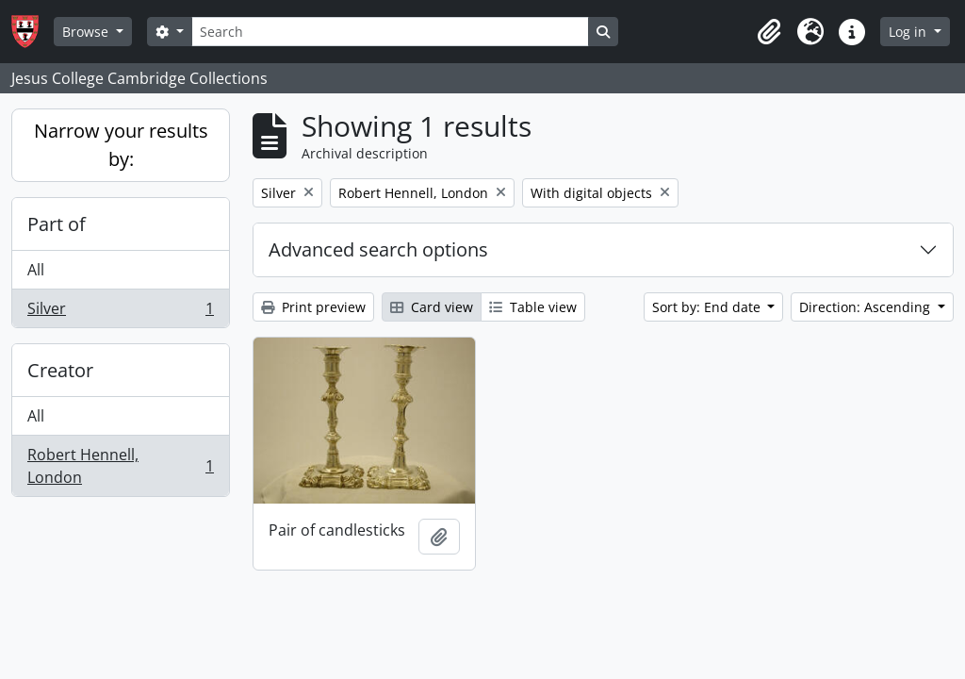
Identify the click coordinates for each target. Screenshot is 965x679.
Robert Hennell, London (120, 466)
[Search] (390, 31)
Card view (431, 307)
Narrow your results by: (121, 145)
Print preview (313, 307)
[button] (769, 32)
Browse (87, 32)
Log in (909, 32)
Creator (60, 370)
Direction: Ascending (866, 307)
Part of (56, 224)
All (35, 269)
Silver (120, 312)
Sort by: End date (708, 307)
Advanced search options (378, 249)
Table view (533, 307)
